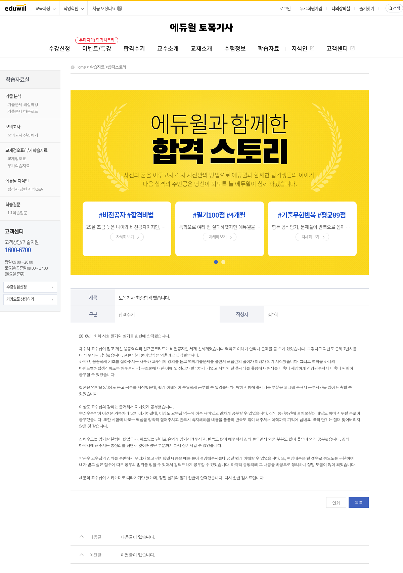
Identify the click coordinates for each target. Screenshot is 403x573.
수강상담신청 (16, 287)
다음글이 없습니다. (138, 537)
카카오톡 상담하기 (20, 299)
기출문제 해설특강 (22, 104)
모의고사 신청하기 (22, 135)
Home (81, 67)
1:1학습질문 (17, 212)
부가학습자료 (18, 165)
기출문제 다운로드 (22, 111)
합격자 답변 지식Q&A (25, 189)
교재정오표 (16, 158)
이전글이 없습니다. (138, 555)
